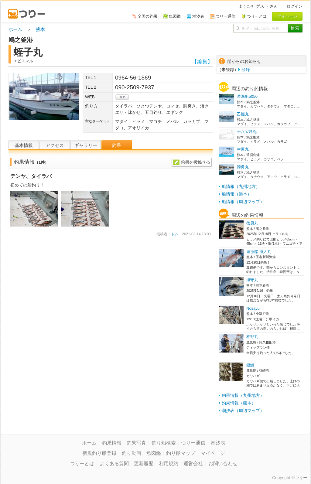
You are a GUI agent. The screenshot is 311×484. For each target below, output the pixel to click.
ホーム (15, 29)
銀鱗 (250, 365)
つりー (301, 477)
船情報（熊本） (236, 194)
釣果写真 (136, 442)
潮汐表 (218, 442)
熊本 (40, 29)
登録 (245, 69)
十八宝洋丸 (247, 131)
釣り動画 (131, 453)
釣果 (116, 145)
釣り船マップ (180, 453)
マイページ (213, 453)
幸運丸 (243, 149)
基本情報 (24, 145)
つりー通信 (193, 442)
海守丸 (252, 280)
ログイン (294, 6)
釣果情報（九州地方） (243, 395)
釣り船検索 (164, 442)
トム (174, 234)
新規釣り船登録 (99, 453)
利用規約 (168, 463)
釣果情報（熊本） (239, 402)
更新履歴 (143, 463)
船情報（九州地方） (241, 186)
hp (122, 97)
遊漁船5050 (247, 96)
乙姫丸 (243, 114)
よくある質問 (114, 463)
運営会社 (193, 463)
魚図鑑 (153, 453)
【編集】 (202, 62)
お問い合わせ (223, 463)
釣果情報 (111, 442)
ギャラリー (85, 145)
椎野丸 (252, 336)
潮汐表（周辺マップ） (243, 410)
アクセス (55, 145)
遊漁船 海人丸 (258, 251)
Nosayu (253, 308)
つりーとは (82, 463)
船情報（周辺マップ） (243, 201)
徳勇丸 (243, 167)
